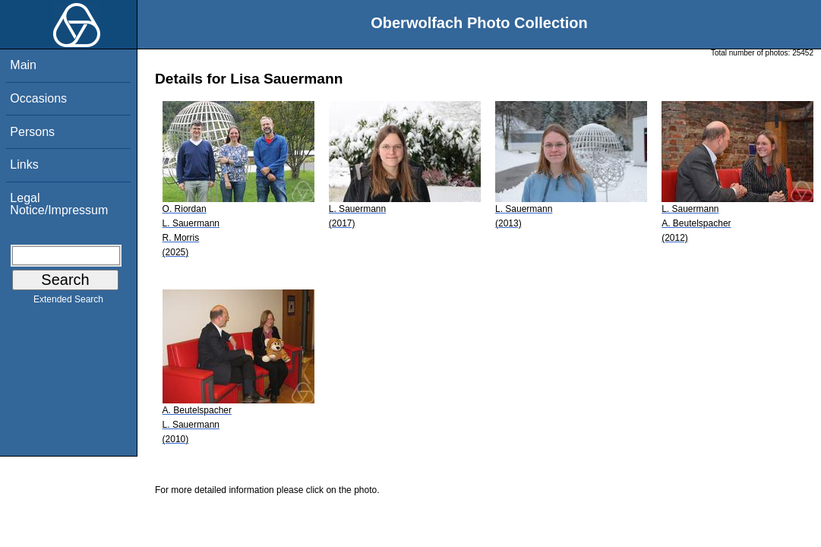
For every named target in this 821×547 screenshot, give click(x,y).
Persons (32, 131)
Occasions (38, 98)
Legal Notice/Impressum (59, 204)
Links (24, 164)
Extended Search (68, 302)
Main (23, 64)
